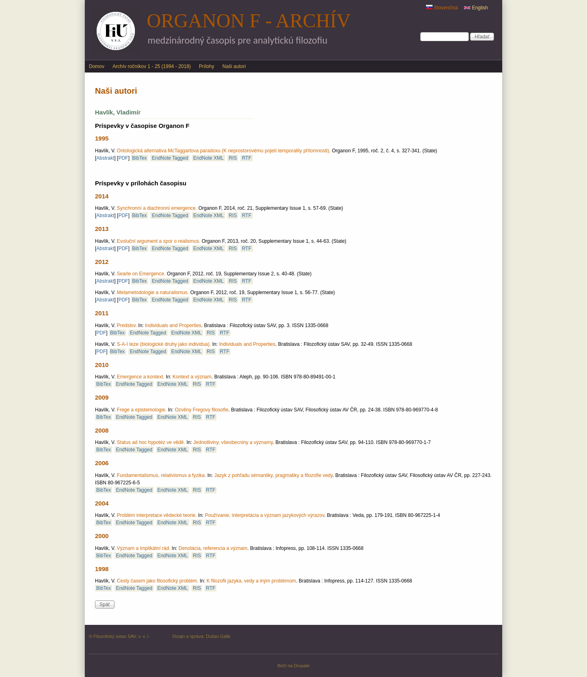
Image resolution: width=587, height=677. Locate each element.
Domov (96, 66)
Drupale (302, 665)
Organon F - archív (249, 20)
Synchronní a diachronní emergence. (157, 208)
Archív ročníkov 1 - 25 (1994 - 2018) (152, 66)
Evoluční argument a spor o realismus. (159, 241)
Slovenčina (442, 8)
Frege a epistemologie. (142, 410)
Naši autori (233, 66)
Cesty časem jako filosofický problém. (158, 581)
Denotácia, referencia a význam (213, 548)
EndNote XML (208, 158)
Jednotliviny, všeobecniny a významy (233, 442)
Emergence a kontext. (141, 377)
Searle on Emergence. (141, 274)
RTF (246, 158)
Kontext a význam (191, 377)
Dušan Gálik (218, 636)
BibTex (139, 158)
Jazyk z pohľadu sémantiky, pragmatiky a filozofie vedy (273, 475)
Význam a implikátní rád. (143, 548)
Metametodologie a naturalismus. (153, 292)
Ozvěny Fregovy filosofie (201, 410)
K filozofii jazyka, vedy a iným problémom (251, 581)
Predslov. (127, 325)
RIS (233, 158)
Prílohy (206, 66)
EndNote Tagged (170, 158)
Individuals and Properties (173, 325)
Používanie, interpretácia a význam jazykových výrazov (264, 515)
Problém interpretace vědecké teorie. (157, 515)
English (476, 8)
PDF (123, 158)
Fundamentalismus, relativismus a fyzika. (161, 475)
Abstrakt (105, 158)
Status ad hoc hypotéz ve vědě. (151, 442)
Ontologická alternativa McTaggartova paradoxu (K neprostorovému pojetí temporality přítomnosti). (224, 151)
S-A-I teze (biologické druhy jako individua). (164, 344)
